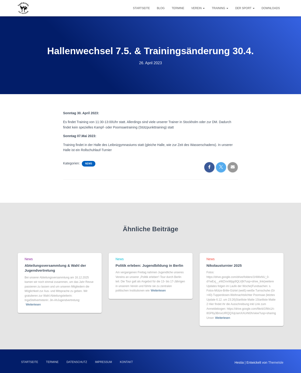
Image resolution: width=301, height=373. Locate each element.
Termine (178, 8)
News (88, 163)
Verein (198, 8)
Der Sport (245, 8)
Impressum (103, 362)
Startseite (141, 8)
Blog (161, 8)
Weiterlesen (33, 304)
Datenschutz (76, 362)
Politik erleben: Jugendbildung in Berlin (149, 266)
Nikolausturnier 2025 (224, 266)
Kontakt (126, 362)
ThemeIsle (275, 362)
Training (220, 8)
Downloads (271, 8)
